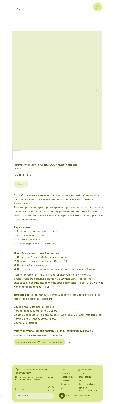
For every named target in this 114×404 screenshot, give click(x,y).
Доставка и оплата (86, 370)
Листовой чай (67, 377)
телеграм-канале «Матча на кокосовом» (39, 342)
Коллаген (65, 381)
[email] (30, 389)
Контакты (82, 373)
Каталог (64, 370)
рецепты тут (23, 396)
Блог (80, 381)
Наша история (84, 377)
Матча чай (65, 373)
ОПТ (62, 388)
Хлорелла (65, 384)
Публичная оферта (86, 384)
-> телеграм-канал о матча (78, 396)
